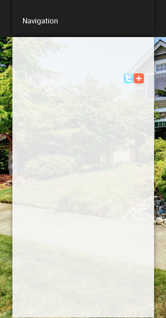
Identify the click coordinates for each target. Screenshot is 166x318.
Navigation (83, 20)
